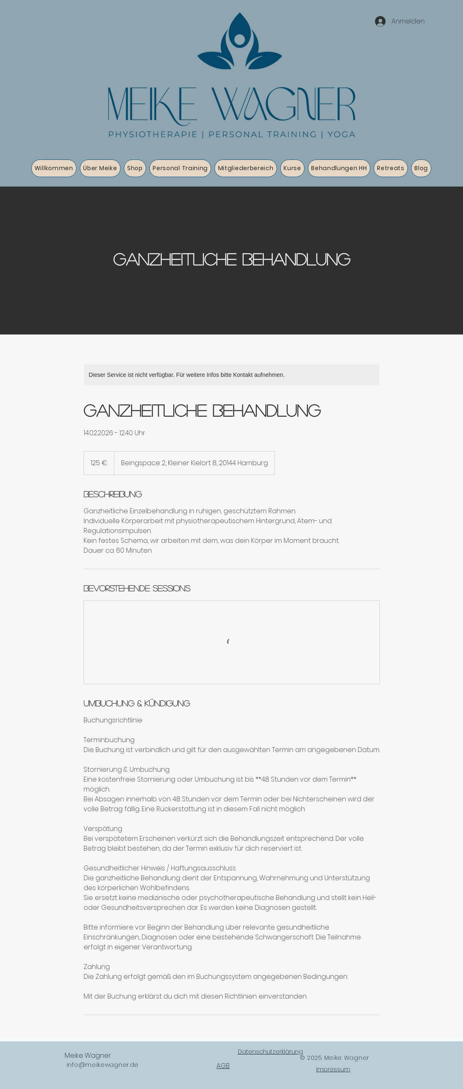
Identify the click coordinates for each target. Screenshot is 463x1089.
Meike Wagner (88, 1055)
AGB (223, 1066)
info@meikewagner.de (103, 1065)
